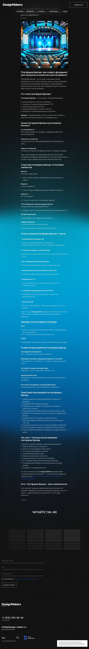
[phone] (23, 573)
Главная (19, 11)
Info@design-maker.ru (14, 627)
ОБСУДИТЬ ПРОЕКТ (9, 585)
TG (17, 637)
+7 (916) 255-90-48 (12, 617)
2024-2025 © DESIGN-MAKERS (9, 641)
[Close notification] (86, 641)
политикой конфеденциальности (25, 579)
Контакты (54, 11)
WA (3, 637)
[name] (23, 567)
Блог (65, 11)
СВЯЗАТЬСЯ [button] (78, 5)
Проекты (30, 11)
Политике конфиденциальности (79, 645)
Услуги (41, 11)
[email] (23, 560)
